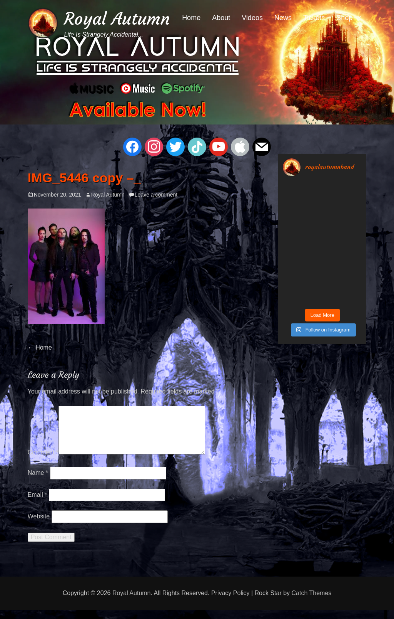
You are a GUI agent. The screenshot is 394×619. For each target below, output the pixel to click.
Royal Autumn (117, 18)
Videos (252, 18)
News (283, 18)
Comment (43, 461)
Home (191, 18)
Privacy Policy (230, 602)
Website (39, 525)
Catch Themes (312, 602)
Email (37, 504)
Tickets (314, 18)
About (221, 18)
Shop (344, 18)
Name (38, 482)
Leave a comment (156, 195)
